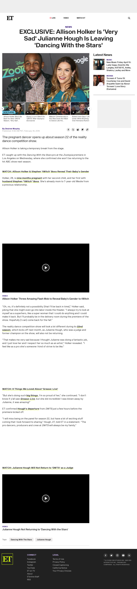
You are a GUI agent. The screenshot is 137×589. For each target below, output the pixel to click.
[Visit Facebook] (106, 555)
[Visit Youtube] (123, 555)
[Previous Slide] (2, 109)
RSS (29, 579)
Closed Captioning (61, 565)
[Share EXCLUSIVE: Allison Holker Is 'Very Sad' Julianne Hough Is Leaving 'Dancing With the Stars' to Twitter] (73, 130)
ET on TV (31, 571)
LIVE (54, 18)
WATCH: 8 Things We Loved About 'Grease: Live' (30, 389)
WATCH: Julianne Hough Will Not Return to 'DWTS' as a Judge (37, 468)
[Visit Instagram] (117, 555)
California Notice (60, 568)
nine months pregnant (29, 178)
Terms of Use (58, 559)
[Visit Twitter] (111, 555)
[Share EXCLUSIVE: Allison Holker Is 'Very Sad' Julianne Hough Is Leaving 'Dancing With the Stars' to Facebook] (68, 130)
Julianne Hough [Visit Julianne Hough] (44, 540)
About (30, 573)
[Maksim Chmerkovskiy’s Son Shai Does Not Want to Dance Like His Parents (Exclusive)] (59, 112)
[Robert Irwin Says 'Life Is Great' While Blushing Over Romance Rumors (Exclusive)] (81, 112)
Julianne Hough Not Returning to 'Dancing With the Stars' (35, 529)
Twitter (30, 565)
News (68, 27)
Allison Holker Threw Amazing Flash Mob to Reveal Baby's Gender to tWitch (45, 298)
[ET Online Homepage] (10, 18)
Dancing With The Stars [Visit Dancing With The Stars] (21, 540)
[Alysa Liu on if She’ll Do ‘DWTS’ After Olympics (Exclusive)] (36, 112)
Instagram (31, 562)
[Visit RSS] (129, 555)
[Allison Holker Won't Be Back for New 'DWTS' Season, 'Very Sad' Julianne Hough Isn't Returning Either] (13, 112)
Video (66, 18)
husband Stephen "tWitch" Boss (20, 181)
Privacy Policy (59, 562)
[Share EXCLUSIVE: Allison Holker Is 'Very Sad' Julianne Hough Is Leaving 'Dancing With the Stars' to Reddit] (78, 130)
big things (32, 395)
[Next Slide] (89, 109)
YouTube (31, 568)
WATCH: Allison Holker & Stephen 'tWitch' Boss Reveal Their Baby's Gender (45, 171)
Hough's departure (28, 409)
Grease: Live (27, 399)
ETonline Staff (33, 576)
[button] (45, 267)
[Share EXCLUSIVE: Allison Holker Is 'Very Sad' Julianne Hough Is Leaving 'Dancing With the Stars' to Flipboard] (83, 130)
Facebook (31, 559)
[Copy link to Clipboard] (87, 130)
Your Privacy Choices (62, 571)
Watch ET (81, 18)
